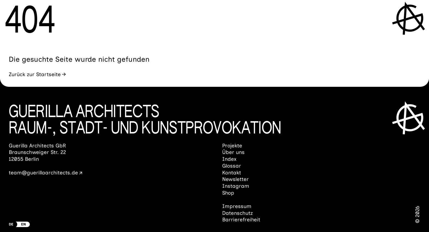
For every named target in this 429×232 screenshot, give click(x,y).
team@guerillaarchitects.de (43, 172)
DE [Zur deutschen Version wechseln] (11, 224)
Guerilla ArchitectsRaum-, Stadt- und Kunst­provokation (145, 120)
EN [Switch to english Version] (23, 224)
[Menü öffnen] (409, 18)
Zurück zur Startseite (35, 74)
